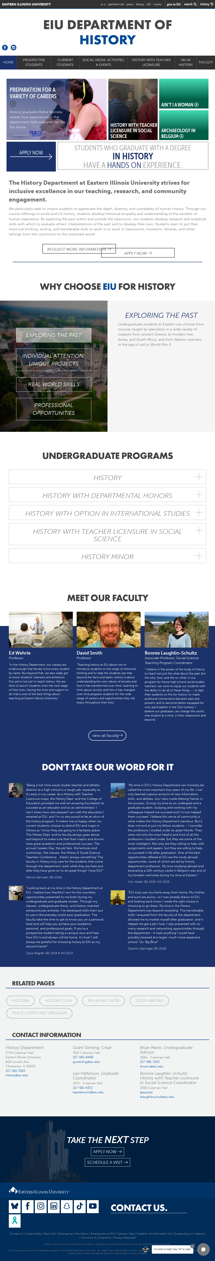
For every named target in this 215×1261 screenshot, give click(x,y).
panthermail (116, 4)
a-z (103, 4)
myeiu (157, 4)
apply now (107, 1147)
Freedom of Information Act (154, 1229)
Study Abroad (147, 996)
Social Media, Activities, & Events (104, 62)
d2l (149, 4)
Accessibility (33, 1229)
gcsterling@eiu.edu (86, 1057)
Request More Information (67, 249)
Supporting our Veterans (190, 1229)
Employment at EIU (103, 1229)
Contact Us (17, 1229)
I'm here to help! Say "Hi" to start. (172, 1249)
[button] (203, 1249)
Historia (19, 996)
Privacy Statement (125, 1233)
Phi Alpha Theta (101, 996)
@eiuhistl (146, 1088)
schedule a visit (107, 1158)
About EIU (49, 1229)
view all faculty (107, 731)
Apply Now (150, 249)
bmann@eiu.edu (151, 1062)
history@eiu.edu (17, 1071)
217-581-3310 (15, 1066)
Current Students (65, 62)
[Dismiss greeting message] (192, 1245)
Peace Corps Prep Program (38, 1008)
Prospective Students (34, 62)
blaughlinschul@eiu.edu (157, 1092)
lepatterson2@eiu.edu (88, 1088)
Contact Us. (139, 1203)
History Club (57, 996)
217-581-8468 (83, 1053)
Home (8, 62)
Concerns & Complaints (96, 1233)
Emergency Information (73, 1229)
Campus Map (125, 1229)
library (140, 4)
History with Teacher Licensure (151, 62)
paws (130, 4)
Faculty (206, 62)
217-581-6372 (83, 1083)
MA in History (186, 62)
